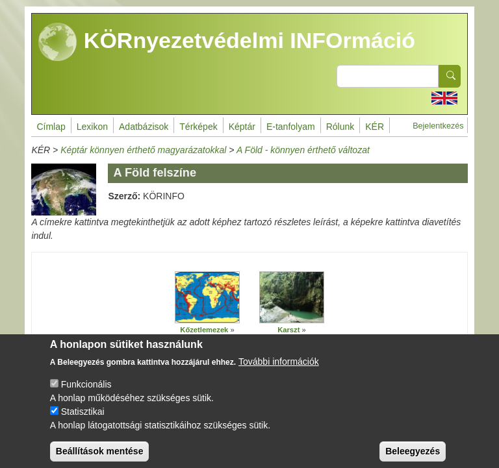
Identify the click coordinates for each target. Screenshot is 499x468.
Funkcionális (86, 393)
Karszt (288, 330)
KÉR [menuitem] (374, 126)
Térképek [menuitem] (198, 126)
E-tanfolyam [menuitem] (290, 126)
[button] (207, 298)
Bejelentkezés (438, 125)
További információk (278, 370)
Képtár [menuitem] (242, 126)
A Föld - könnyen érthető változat (303, 150)
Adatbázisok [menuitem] (143, 126)
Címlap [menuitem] (50, 126)
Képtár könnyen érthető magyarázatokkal (143, 150)
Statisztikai (83, 420)
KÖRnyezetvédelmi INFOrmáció (226, 42)
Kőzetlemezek (204, 330)
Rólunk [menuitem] (340, 126)
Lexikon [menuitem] (92, 126)
